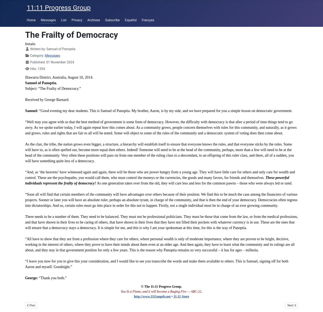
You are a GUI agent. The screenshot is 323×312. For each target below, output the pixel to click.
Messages (48, 20)
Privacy (77, 20)
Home (31, 20)
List (64, 20)
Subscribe (112, 20)
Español (131, 20)
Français (148, 20)
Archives (93, 20)
